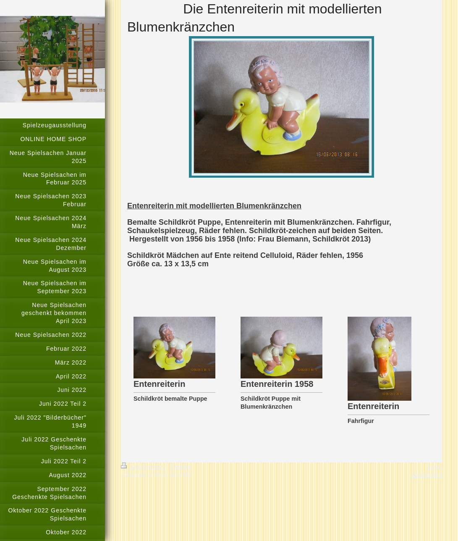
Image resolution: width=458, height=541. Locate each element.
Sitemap (180, 466)
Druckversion (143, 466)
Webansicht (426, 474)
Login (435, 466)
